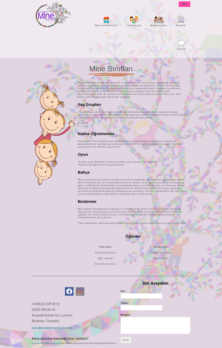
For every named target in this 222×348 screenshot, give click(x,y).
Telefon (125, 303)
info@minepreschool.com (52, 328)
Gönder (126, 340)
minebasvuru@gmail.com (46, 343)
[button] (184, 4)
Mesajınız (125, 314)
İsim (123, 291)
